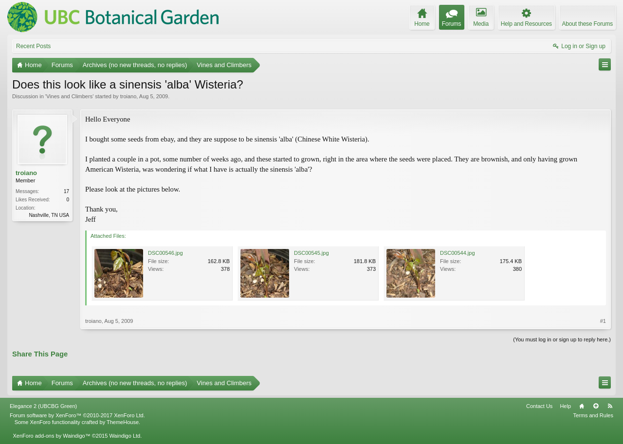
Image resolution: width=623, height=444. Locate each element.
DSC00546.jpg (165, 253)
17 (66, 191)
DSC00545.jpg (311, 253)
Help (565, 406)
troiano (128, 96)
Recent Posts (33, 46)
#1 (603, 321)
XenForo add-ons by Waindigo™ (51, 436)
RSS (609, 406)
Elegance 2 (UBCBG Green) (43, 406)
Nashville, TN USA (49, 215)
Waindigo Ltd (124, 436)
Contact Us (539, 406)
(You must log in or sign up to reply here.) (562, 339)
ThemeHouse (123, 422)
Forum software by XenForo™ (77, 415)
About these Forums (587, 23)
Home (581, 406)
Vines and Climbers (69, 96)
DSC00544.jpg (457, 253)
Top (595, 406)
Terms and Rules (593, 415)
